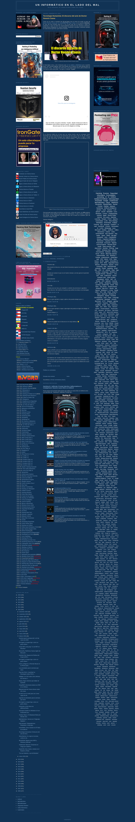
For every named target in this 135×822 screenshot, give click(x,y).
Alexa (97, 350)
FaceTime (97, 513)
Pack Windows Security (23, 353)
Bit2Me (111, 323)
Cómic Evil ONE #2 (27, 470)
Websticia (111, 418)
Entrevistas (107, 222)
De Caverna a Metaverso (28, 421)
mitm (106, 237)
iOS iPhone (110, 710)
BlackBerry (99, 476)
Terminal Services (100, 319)
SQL (100, 542)
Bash (105, 509)
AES (108, 527)
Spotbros (102, 686)
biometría (101, 310)
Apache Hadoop (109, 491)
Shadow (102, 567)
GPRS (107, 279)
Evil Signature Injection (113, 639)
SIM (96, 411)
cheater (116, 573)
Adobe (110, 442)
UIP (101, 690)
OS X (109, 416)
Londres (102, 661)
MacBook (114, 436)
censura (113, 485)
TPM (99, 688)
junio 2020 (22, 626)
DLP (110, 452)
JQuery (100, 655)
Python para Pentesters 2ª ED (30, 527)
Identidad (109, 211)
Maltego (97, 538)
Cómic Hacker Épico (27, 523)
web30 (113, 489)
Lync (110, 661)
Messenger (107, 403)
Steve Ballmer (108, 686)
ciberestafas (111, 314)
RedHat (116, 431)
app (117, 390)
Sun (102, 390)
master (109, 451)
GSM (116, 358)
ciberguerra (100, 295)
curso (98, 343)
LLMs (106, 221)
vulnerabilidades (113, 378)
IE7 (107, 445)
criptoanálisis (110, 400)
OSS (113, 670)
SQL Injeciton (109, 602)
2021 (19, 607)
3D (113, 420)
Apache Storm (106, 626)
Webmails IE (98, 693)
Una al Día (24, 574)
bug (116, 233)
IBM (105, 354)
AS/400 (99, 624)
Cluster (24, 519)
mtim (108, 714)
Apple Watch (102, 529)
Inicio (68, 376)
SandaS (112, 502)
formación (98, 204)
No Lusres (101, 670)
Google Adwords (113, 644)
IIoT (112, 650)
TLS (97, 484)
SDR (96, 542)
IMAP (97, 589)
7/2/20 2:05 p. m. (52, 324)
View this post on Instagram (66, 103)
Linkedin (98, 359)
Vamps (97, 522)
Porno (110, 480)
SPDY (113, 679)
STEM (103, 681)
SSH (96, 381)
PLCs (96, 456)
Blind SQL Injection (111, 253)
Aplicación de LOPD (26, 582)
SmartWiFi (111, 361)
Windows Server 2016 (28, 369)
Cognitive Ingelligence (110, 476)
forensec (116, 704)
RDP (96, 398)
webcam (113, 354)
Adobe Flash (98, 463)
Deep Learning (107, 246)
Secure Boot (115, 566)
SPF (109, 385)
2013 (19, 774)
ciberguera (102, 575)
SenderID (108, 456)
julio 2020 (22, 624)
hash (110, 544)
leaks (96, 427)
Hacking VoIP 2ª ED (27, 549)
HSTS (110, 465)
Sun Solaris (115, 398)
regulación (101, 489)
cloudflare (98, 305)
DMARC (110, 511)
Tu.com (110, 363)
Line (96, 593)
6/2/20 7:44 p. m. (52, 301)
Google (105, 200)
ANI (116, 622)
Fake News (115, 310)
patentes (110, 462)
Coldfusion (97, 533)
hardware (108, 252)
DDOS (116, 420)
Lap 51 (56, 506)
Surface (110, 604)
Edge (99, 416)
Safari (113, 438)
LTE (107, 558)
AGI (110, 622)
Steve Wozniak (104, 447)
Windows (98, 213)
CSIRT (116, 631)
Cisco (112, 463)
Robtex (96, 566)
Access (116, 527)
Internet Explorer (101, 244)
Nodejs (102, 516)
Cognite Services (101, 531)
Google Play (105, 284)
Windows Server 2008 (106, 458)
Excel (105, 316)
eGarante (99, 525)
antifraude (107, 524)
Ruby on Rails (107, 438)
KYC (95, 657)
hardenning (111, 708)
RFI (104, 456)
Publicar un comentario (49, 370)
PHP (96, 283)
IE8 (100, 536)
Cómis (112, 635)
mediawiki (104, 714)
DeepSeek (115, 341)
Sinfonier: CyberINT (27, 514)
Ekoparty (21, 319)
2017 (19, 764)
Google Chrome (100, 273)
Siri (117, 356)
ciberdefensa (99, 487)
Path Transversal (108, 597)
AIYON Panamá (23, 335)
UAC (96, 310)
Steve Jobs (105, 418)
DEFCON (112, 407)
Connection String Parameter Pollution (108, 427)
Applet (108, 529)
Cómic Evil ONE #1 (27, 477)
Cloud (109, 292)
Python (108, 232)
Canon (100, 584)
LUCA (101, 228)
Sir (95, 682)
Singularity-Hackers (23, 805)
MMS (96, 662)
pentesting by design (104, 715)
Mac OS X (105, 288)
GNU (96, 454)
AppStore (96, 509)
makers (103, 337)
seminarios (113, 507)
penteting (113, 578)
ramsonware (114, 719)
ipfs (96, 619)
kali (116, 288)
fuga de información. (102, 706)
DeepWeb (98, 421)
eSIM (101, 615)
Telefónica (114, 202)
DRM (110, 584)
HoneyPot (109, 494)
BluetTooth (101, 631)
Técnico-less (114, 308)
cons (115, 273)
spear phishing (103, 401)
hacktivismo (114, 345)
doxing (96, 387)
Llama (102, 325)
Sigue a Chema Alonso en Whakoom (29, 186)
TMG (96, 688)
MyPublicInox (105, 668)
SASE (101, 679)
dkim (116, 385)
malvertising (98, 527)
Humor (115, 204)
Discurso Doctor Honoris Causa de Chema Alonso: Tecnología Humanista (68, 209)
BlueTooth (98, 301)
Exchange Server (99, 363)
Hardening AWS (26, 415)
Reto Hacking (113, 221)
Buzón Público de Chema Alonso (28, 178)
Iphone (98, 211)
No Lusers (106, 217)
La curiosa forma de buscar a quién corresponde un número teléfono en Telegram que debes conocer (71, 452)
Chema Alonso (59, 129)
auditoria (115, 609)
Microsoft (98, 230)
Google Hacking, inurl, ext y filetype (64, 469)
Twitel (116, 361)
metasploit (100, 237)
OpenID (95, 673)
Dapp (97, 553)
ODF (110, 334)
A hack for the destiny (27, 496)
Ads (106, 434)
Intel (95, 431)
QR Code (115, 500)
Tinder (106, 484)
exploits (97, 308)
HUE (109, 588)
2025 (19, 597)
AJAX (113, 622)
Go (113, 478)
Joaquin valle (50, 328)
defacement (109, 487)
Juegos (96, 263)
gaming (116, 301)
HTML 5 (116, 513)
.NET (111, 279)
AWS (106, 442)
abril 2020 (22, 631)
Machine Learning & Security (29, 476)
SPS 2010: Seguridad (27, 578)
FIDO (102, 641)
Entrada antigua (85, 376)
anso (48, 285)
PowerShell (99, 243)
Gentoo (116, 555)
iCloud (116, 504)
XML (112, 522)
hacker (110, 365)
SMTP (105, 467)
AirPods (102, 491)
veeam (108, 725)
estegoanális (106, 615)
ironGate (112, 712)
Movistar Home (111, 244)
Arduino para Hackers (27, 474)
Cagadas (115, 529)
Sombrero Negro (26, 430)
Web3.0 (102, 522)
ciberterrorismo (110, 432)
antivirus (116, 372)
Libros (108, 202)
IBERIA (108, 650)
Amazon (114, 299)
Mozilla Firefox (106, 359)
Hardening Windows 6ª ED (28, 569)
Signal (106, 567)
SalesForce (108, 566)
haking (95, 617)
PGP (107, 379)
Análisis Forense (26, 490)
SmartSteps (99, 604)
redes (113, 232)
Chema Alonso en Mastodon (25, 198)
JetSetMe (116, 655)
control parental (114, 412)
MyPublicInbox (22, 801)
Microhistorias (25, 551)
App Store (111, 434)
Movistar (105, 248)
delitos (115, 487)
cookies (96, 462)
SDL (104, 602)
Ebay (96, 586)
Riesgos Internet (26, 481)
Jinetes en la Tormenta (28, 443)
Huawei (103, 650)
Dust (101, 354)
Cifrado (114, 250)
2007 (19, 788)
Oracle (112, 284)
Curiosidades (110, 195)
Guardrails (107, 535)
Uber (111, 569)
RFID (103, 431)
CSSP (100, 633)
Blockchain (100, 241)
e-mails (103, 368)
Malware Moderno (27, 434)
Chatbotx (115, 633)
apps (108, 319)
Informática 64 (112, 376)
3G (107, 368)
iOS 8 (105, 710)
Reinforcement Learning (101, 600)
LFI (110, 445)
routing (96, 547)
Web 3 (112, 692)
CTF (102, 493)
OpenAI (97, 290)
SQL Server (103, 286)
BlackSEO (103, 350)
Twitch (113, 606)
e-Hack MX (22, 325)
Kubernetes (25, 428)
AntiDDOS (115, 442)
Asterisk (112, 582)
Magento (107, 496)
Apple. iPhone (106, 628)
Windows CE (100, 608)
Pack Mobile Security (22, 351)
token (100, 312)
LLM (114, 210)
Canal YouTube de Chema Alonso (28, 214)
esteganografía (100, 327)
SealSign (109, 423)
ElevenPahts (102, 436)
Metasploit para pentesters (31, 554)
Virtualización (110, 469)
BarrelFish (111, 630)
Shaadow (97, 567)
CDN (109, 549)
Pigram (97, 518)
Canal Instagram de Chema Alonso (28, 217)
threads (111, 620)
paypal (96, 489)
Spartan (97, 686)
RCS (117, 598)
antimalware (100, 279)
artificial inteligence (99, 573)
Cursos (100, 206)
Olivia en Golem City (28, 397)
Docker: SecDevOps (27, 487)
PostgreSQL (103, 518)
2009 (19, 783)
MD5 (113, 661)
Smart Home (99, 405)
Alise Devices (102, 582)
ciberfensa (101, 611)
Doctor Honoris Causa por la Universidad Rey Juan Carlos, (59, 23)
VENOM (116, 690)
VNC (117, 606)
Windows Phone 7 (104, 695)
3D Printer (100, 394)
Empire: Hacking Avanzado (29, 467)
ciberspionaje (113, 460)
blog (105, 266)
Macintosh (115, 558)
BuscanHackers (111, 509)
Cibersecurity (99, 511)
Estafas (104, 230)
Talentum (114, 306)
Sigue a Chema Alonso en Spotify (28, 192)
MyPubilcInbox (103, 500)
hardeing (106, 708)
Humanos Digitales (108, 409)
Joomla (102, 370)
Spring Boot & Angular (28, 479)
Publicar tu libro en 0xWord (23, 305)
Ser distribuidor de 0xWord (23, 340)
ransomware (110, 337)
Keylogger (116, 591)
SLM (97, 432)
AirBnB (116, 547)
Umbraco (108, 690)
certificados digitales (100, 400)
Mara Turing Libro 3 (27, 437)
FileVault (110, 641)
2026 (19, 595)
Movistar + (110, 273)
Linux (115, 211)
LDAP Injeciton (115, 657)
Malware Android (26, 516)
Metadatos (99, 222)
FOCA (110, 219)
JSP (101, 514)
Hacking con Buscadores (28, 572)
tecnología (110, 401)
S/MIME (103, 502)
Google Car (107, 533)
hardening (99, 208)
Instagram (105, 334)
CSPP (117, 387)
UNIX (96, 504)
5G (95, 491)
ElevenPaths (107, 204)
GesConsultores (105, 644)
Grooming (103, 494)
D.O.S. (107, 407)
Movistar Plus (100, 332)
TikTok (106, 390)
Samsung (110, 467)
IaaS (115, 589)
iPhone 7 (111, 617)
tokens (106, 259)
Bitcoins (97, 264)
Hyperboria (111, 557)
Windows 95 (108, 542)
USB (100, 381)
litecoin (114, 525)
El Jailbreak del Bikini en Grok (63, 488)
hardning (116, 708)
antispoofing (104, 471)
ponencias (105, 717)
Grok (103, 535)
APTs (112, 527)
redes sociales (111, 277)
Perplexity (98, 352)
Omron (100, 672)
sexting (96, 401)
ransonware (98, 721)
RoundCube (99, 602)
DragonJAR (22, 310)
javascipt (115, 544)
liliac (99, 619)
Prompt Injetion (106, 598)
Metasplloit (102, 664)
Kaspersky (102, 558)
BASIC (105, 474)
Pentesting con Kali (28, 360)
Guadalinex (114, 646)
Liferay (106, 659)
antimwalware (109, 609)
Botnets (97, 321)
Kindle (103, 657)
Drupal (109, 478)
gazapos (96, 708)
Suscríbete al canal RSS (25, 209)
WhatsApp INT (26, 419)
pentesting (100, 197)
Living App (115, 297)
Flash (105, 586)
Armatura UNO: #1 (27, 465)
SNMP (107, 502)
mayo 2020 (22, 628)
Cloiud (96, 635)
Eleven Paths (112, 215)
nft (109, 332)
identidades (101, 712)
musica (108, 578)
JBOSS (97, 558)
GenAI (103, 211)
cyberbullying (108, 440)
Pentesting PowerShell (28, 521)
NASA (117, 668)
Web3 (108, 235)
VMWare (116, 569)
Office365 (115, 383)
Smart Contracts (107, 398)
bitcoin (102, 253)
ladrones (109, 525)
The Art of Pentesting (27, 406)
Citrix (105, 297)
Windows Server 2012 (28, 556)
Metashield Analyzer (112, 560)
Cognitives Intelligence (100, 478)
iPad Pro (116, 710)
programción (108, 719)
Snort (107, 684)
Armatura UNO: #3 (27, 461)
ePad (106, 701)
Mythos (96, 540)
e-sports (115, 440)
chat (96, 358)
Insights (103, 651)
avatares (116, 449)
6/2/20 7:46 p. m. (52, 315)
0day (107, 374)
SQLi (107, 356)
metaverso (114, 305)
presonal (114, 717)
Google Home (99, 409)
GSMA (108, 429)
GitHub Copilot (114, 429)
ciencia (111, 504)
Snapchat (105, 520)
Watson (104, 692)
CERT (113, 631)
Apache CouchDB (98, 626)
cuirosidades (97, 701)
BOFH (110, 474)
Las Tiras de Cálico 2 (28, 424)
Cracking (114, 281)
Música (99, 239)
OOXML (96, 314)
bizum (97, 611)
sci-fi (95, 394)
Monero (114, 514)
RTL (112, 564)
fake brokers (112, 615)
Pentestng (115, 597)
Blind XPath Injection (101, 443)
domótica (97, 451)
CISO (109, 394)
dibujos (116, 325)
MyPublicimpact (22, 803)
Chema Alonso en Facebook (26, 203)
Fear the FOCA (22, 344)
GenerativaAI (98, 644)
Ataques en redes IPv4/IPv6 (29, 561)
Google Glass (97, 535)
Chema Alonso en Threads (24, 189)
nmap (104, 462)
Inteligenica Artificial (108, 653)
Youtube (97, 257)
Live (117, 536)
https (108, 305)
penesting (97, 715)
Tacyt (109, 306)
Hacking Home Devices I (29, 403)
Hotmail (97, 367)
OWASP (116, 454)
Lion (107, 454)
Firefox (104, 268)
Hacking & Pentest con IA (29, 393)
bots (102, 323)
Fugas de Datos (112, 330)
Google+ (103, 513)
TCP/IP (111, 447)
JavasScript (105, 655)
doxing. (102, 701)
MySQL (101, 283)
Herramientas (100, 252)
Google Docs (98, 646)
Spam (103, 235)
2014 (19, 771)
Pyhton (109, 540)
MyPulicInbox (111, 668)
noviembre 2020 (23, 614)
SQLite (100, 411)
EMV (102, 533)
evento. (112, 703)
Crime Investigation (27, 499)
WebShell (116, 692)
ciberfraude (107, 611)
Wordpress (108, 283)
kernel (116, 400)
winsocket (113, 725)
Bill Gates (115, 474)
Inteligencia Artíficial (99, 653)
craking (108, 699)
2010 (19, 781)
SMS (101, 275)
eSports (106, 577)
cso (104, 487)
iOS (101, 224)
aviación (106, 573)
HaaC (100, 454)
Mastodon (114, 445)
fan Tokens (108, 310)
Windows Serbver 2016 (109, 608)
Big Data (24, 410)
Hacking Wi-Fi (25, 446)
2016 (19, 766)
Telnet (108, 688)
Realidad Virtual (109, 431)
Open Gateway (104, 367)
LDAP (96, 312)
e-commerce (105, 381)
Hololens (115, 648)
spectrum (113, 723)
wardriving (108, 489)
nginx (95, 546)
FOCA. (106, 641)
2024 (19, 600)
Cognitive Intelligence (109, 239)
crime (113, 542)
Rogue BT (115, 600)
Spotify (111, 367)
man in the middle (101, 578)
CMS (108, 443)
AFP (107, 580)
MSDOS (109, 436)
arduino (98, 374)
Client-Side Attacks (27, 494)
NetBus (96, 670)
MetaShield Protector (101, 328)
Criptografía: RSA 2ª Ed (28, 543)
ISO (115, 650)
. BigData (97, 622)
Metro (107, 664)
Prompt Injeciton (111, 675)
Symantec (97, 606)
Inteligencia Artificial (100, 199)
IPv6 (101, 263)
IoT (103, 270)
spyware (102, 434)
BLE (105, 394)
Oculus (96, 672)
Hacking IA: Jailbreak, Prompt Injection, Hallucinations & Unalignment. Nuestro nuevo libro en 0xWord (62, 387)
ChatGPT (113, 224)
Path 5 (112, 379)
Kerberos (105, 514)
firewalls (104, 525)
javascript (104, 294)
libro (96, 270)
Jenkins (111, 655)
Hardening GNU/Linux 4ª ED (29, 541)
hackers (109, 210)
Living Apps (105, 272)
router (117, 546)
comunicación (110, 575)
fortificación (107, 275)
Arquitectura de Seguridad (29, 401)
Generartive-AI (114, 642)
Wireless (98, 288)
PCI (108, 562)
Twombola (97, 690)
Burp (116, 582)
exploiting (110, 268)
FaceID (98, 494)
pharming (96, 620)
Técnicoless (112, 303)
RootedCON (115, 540)
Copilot (105, 493)
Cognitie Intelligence (111, 531)
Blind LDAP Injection (112, 312)
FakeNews (108, 327)
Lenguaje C (112, 536)
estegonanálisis (99, 544)
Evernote (100, 586)
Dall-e (114, 584)
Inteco (107, 651)
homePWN (100, 617)
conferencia (99, 299)
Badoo (106, 630)
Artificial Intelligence (110, 208)
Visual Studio (99, 425)
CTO (117, 509)
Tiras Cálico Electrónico (28, 468)
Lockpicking (101, 593)
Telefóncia (104, 688)
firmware (111, 704)
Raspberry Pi (25, 450)
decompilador (108, 613)
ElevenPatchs (104, 639)
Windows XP (112, 294)
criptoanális (113, 699)
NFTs (106, 332)
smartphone (114, 319)
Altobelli (49, 319)
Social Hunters (26, 426)
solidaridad (106, 620)
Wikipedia (107, 522)
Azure (106, 323)
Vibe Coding (103, 469)
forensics (97, 361)
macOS (98, 347)
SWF (110, 681)
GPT (97, 275)
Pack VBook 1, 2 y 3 (22, 364)
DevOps (104, 376)
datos (107, 343)
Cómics (107, 226)
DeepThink (110, 553)
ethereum (107, 345)
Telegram (109, 301)
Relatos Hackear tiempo (28, 435)
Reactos (116, 564)
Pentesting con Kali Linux (28, 540)
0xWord (20, 799)
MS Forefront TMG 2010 (27, 580)
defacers (116, 575)
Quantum (103, 317)
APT (104, 312)
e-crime (111, 290)
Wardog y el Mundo (27, 547)
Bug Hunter (25, 384)
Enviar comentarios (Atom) (58, 379)
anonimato (97, 323)
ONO (106, 670)
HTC (100, 648)
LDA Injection (108, 657)
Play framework (98, 598)
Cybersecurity (113, 374)
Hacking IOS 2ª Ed (27, 538)
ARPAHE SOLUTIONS (25, 338)
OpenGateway (99, 385)
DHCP (115, 551)
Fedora (111, 555)
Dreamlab (21, 316)
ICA (97, 467)
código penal (101, 613)
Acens (96, 529)
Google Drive (114, 533)
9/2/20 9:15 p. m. (52, 343)
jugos (117, 712)
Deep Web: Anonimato (28, 518)
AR (95, 624)
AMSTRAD (111, 387)
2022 (19, 604)
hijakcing (97, 710)
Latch (104, 210)
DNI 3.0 (116, 635)
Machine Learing (107, 662)
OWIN (116, 670)
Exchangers (97, 641)
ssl (116, 317)
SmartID (98, 458)
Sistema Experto (101, 682)
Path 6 (105, 540)
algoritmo (110, 449)
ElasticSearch (97, 639)
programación (105, 257)
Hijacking (103, 321)
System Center (102, 569)
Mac (117, 339)
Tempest (115, 423)
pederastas (104, 619)
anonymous (106, 460)
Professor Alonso (22, 346)
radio (97, 306)
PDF (108, 321)
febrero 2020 (23, 636)
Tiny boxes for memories (61, 497)
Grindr (110, 646)
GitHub (115, 365)
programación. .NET (100, 719)
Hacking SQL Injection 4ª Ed (29, 563)
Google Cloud (97, 389)
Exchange (101, 555)
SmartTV (114, 292)
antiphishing (112, 390)
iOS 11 (101, 710)
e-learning (100, 577)
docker (104, 305)
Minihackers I (26, 392)
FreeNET (109, 586)
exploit (107, 261)
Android (99, 215)
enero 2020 (22, 756)
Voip (115, 343)
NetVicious (50, 347)
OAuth (117, 403)
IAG (98, 514)
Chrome (99, 303)
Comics (105, 213)
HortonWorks (114, 588)
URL (104, 690)
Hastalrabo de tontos (108, 396)
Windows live (101, 485)
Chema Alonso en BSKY (24, 200)
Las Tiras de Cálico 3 (28, 404)
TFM (108, 569)
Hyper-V (106, 557)
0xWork (102, 622)
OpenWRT (107, 673)
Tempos (103, 219)
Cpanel (104, 551)
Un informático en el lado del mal (67, 4)
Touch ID (106, 606)
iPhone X (116, 617)
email (100, 462)
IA (108, 197)
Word (104, 609)
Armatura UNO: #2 (27, 463)
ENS (96, 379)
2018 (19, 761)
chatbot (111, 325)
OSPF (109, 670)
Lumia (106, 661)
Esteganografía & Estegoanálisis (30, 532)
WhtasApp (104, 693)
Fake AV (107, 555)
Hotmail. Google (97, 650)
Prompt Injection (105, 308)
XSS (101, 259)
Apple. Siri (99, 628)
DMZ (97, 445)
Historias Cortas (26, 412)
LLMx (96, 659)
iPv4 (101, 292)
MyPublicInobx (114, 595)
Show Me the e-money (28, 454)
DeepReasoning (103, 465)
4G (113, 451)
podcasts (98, 268)
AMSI (110, 580)
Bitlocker (116, 491)
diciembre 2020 (23, 611)
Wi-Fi (116, 469)
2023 (19, 602)
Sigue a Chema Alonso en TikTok (28, 183)
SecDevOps (98, 418)
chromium (97, 575)
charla (116, 337)
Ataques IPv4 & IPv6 (27, 368)
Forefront (105, 421)
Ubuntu (111, 288)
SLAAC (103, 482)
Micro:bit (97, 562)
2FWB (100, 474)
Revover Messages (113, 677)
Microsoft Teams (100, 498)
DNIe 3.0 (115, 511)
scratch (115, 473)
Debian (99, 376)
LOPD (113, 339)
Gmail (115, 268)
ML (106, 363)
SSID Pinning (97, 681)
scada (105, 387)
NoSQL (110, 500)
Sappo (107, 482)
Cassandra (105, 633)
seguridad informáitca (105, 507)
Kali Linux (111, 316)
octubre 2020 (23, 616)
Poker (96, 564)
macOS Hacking (26, 501)
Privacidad (98, 200)
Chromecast (105, 584)
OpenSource (109, 372)
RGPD (103, 677)
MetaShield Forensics (105, 538)
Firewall (114, 327)
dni (117, 542)
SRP (116, 679)
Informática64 (98, 378)
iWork (97, 505)
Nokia (102, 597)
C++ (105, 631)
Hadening (105, 648)
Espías (96, 555)
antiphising (115, 571)
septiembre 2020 (24, 619)
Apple (104, 215)
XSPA (98, 471)
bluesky (103, 699)
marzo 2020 (22, 633)
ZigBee (108, 697)
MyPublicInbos (112, 666)
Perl (117, 516)
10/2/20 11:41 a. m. (53, 366)
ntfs (111, 714)
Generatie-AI (115, 586)
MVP (99, 431)
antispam (97, 368)
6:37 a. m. (67, 256)
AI (106, 197)
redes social (105, 721)
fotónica (106, 544)
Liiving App (111, 659)
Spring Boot (25, 472)
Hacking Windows (26, 492)
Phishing (111, 248)
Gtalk (97, 557)
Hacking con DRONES (28, 498)
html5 (95, 442)
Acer (106, 624)
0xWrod (106, 622)
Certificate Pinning (103, 452)
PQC (100, 456)
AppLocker (113, 626)
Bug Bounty (25, 445)
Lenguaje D (101, 659)
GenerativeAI (100, 233)
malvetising (98, 714)
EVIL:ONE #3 (26, 448)
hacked (107, 295)
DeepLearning (112, 347)
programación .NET (103, 358)
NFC (111, 383)
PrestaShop (110, 518)
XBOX (116, 367)
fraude (99, 246)
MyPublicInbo (105, 666)
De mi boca (99, 637)
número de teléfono (102, 546)
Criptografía (112, 237)
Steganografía (114, 482)
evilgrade (111, 577)
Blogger (113, 381)
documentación (99, 345)
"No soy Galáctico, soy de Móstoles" (29, 753)
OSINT (24, 452)
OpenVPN (107, 516)
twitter (98, 235)
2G (117, 489)
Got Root (24, 510)
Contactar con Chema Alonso (27, 173)
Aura (113, 228)
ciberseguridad (114, 199)
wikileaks (97, 356)
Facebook (101, 226)
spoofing (98, 284)
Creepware (110, 551)
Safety (113, 681)
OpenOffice (101, 372)
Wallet (115, 484)
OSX (104, 562)
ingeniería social (114, 392)
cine (114, 334)
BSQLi (102, 407)
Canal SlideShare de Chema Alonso (29, 212)
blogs (113, 270)
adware (98, 330)
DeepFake (110, 493)
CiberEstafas (25, 432)
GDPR (106, 383)
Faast (109, 297)
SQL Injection (109, 233)
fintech (107, 704)
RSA (105, 385)
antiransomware (107, 405)
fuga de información (100, 339)
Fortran (96, 642)
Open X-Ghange (106, 672)
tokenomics (104, 264)
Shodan (98, 281)
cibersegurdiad (114, 611)
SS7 (104, 566)
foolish (107, 392)
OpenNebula (101, 673)
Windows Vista (106, 250)
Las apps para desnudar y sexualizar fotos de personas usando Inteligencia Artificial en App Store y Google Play (72, 433)
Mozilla (97, 500)
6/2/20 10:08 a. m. (53, 281)
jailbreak (108, 281)
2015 (19, 769)
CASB (109, 631)
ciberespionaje (112, 266)
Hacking (99, 193)
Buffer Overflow (106, 463)
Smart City (114, 456)
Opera (113, 416)
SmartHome (103, 314)
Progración (104, 675)
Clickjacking (114, 443)
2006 (19, 791)
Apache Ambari (115, 624)
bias (113, 385)
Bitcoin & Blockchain (27, 503)
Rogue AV (109, 600)
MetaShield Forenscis (101, 560)
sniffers (106, 378)
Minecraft (111, 664)
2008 (19, 786)
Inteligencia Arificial (99, 591)
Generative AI (114, 261)
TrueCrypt (114, 520)
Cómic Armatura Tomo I (28, 483)
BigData (114, 243)
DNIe (113, 394)
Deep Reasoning (113, 414)
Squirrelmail (105, 604)
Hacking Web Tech (27, 512)
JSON (103, 536)
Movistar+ (111, 328)
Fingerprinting (113, 213)
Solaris (116, 684)
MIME (116, 661)
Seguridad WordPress (28, 508)
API (112, 352)
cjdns (96, 613)
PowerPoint (101, 564)
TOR (106, 325)
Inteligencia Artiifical (108, 591)
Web (108, 692)
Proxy (108, 317)
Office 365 (97, 390)
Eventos (106, 193)
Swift (115, 604)
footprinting (98, 336)
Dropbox (115, 452)
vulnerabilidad (110, 547)
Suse (96, 569)
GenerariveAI (107, 642)
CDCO (97, 493)
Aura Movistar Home (99, 630)
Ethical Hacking (26, 366)
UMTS (111, 484)
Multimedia (98, 423)
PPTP (100, 467)
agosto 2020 (22, 621)
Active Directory (107, 348)
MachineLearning (113, 593)
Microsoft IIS (114, 538)
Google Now (104, 646)
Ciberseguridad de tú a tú (28, 423)
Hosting (96, 536)
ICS (104, 454)
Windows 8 (104, 290)
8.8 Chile (21, 313)
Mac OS (100, 662)
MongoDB (97, 516)
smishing (104, 723)
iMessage (98, 473)
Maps (110, 514)
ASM (116, 451)
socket (108, 723)
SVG (107, 681)
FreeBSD (101, 642)
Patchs (113, 516)
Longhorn (107, 593)
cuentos (102, 392)
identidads (107, 712)
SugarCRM (114, 686)
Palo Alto (116, 562)
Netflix (112, 403)
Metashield (108, 370)
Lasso (107, 536)
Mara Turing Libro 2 (27, 439)
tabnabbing (99, 725)
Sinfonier (112, 356)
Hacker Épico (25, 552)
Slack (117, 567)
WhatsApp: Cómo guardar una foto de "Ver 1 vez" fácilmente (71, 442)
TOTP (114, 336)
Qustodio (112, 598)
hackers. (101, 708)
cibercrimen (98, 248)
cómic (102, 343)
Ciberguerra (25, 399)
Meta (105, 416)
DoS (101, 445)
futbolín (116, 706)
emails (95, 703)
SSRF (115, 518)
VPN (111, 343)
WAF (102, 440)
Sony (110, 520)
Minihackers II (26, 390)
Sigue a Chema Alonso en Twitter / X (29, 195)
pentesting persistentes (112, 619)
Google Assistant (99, 588)
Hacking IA (25, 386)
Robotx (97, 679)
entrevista (100, 420)
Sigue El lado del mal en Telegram (27, 181)
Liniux (116, 659)
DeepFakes (114, 257)
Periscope (98, 675)
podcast (108, 270)
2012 (19, 776)
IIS (115, 279)
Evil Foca (96, 325)
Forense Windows (26, 583)
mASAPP (102, 505)
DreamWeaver (113, 637)
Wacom (100, 692)
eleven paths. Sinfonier (113, 701)
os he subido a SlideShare (74, 65)
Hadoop (115, 465)
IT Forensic (22, 322)
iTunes (96, 712)
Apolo (107, 582)
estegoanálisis (107, 420)
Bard (102, 361)
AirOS (109, 624)
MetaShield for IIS (99, 595)
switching (104, 527)
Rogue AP (97, 502)
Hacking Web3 (26, 414)
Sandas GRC (99, 520)
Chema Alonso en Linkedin (25, 206)
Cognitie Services (102, 635)
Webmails (114, 359)
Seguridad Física (113, 263)
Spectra (115, 219)
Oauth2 (116, 389)
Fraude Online (25, 571)
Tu (110, 606)
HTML (103, 356)
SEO (103, 352)
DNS (100, 270)
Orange (101, 540)
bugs (116, 248)
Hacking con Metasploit (28, 488)
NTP (101, 562)
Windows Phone (103, 449)
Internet (99, 217)
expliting (102, 704)
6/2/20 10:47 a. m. (53, 292)
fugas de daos (111, 706)
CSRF (97, 403)
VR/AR (108, 352)
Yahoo (105, 365)
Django (115, 553)
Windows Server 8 (113, 695)
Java (101, 306)
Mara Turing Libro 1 (27, 441)
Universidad (60, 258)
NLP (99, 597)
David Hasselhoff (104, 414)
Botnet (108, 339)
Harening (110, 648)
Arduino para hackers (28, 362)
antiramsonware (114, 697)
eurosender (107, 703)
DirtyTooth (101, 383)
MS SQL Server (107, 336)
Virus (111, 411)
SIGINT (108, 679)
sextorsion (101, 442)
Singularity (112, 567)
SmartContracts (112, 286)
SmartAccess (108, 682)
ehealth (115, 425)
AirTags (114, 580)
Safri (117, 681)
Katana (98, 657)
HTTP (104, 301)
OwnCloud (113, 673)
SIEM (105, 679)
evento (96, 414)
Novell (106, 480)
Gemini (114, 275)
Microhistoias (107, 595)
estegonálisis (101, 703)
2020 (19, 609)
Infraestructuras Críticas (28, 507)
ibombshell (103, 451)
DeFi (117, 407)
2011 (19, 778)
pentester (104, 341)
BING (105, 263)
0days (96, 474)
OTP (116, 396)
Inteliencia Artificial (113, 651)
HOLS (101, 557)
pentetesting (99, 717)
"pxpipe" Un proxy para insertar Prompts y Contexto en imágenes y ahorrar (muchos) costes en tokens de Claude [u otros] (72, 461)
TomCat (101, 606)
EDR (115, 493)
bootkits (107, 504)
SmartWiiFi (102, 684)
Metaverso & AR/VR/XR (28, 408)
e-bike (95, 577)
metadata (115, 283)
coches (105, 425)
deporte (110, 471)
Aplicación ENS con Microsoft (30, 565)
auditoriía (99, 699)
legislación (98, 341)
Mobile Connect (112, 421)
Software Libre (101, 277)
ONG (116, 409)
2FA (107, 255)
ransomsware (111, 546)
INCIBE (101, 589)
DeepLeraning (106, 637)
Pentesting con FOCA (27, 534)
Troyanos (105, 303)
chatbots (97, 392)
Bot (97, 452)
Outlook (104, 423)
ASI (102, 624)
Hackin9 (116, 535)
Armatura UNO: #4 (27, 459)
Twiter (112, 688)
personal (53, 258)
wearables (116, 620)
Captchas (111, 368)
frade (96, 706)
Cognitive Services (110, 241)
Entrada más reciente (49, 376)
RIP (107, 677)
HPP (112, 535)
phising (101, 620)
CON (110, 259)
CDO (109, 341)
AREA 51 (21, 328)
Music (111, 454)
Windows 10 (113, 272)
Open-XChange (114, 672)
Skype (100, 398)
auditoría (110, 230)
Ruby (116, 379)
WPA (103, 542)
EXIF (117, 584)
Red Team (24, 485)
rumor (110, 721)
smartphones (103, 547)
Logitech (97, 661)
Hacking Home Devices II (29, 395)
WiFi (113, 246)
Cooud (108, 635)
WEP (95, 608)
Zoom (103, 524)
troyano (112, 358)
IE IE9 (102, 261)
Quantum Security (27, 388)
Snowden (112, 684)
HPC (97, 648)
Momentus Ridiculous (108, 389)
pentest (99, 210)
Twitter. (116, 688)
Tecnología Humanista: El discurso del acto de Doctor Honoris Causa (65, 17)
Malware (112, 206)
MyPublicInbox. (97, 668)
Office (105, 306)
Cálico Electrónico (23, 348)
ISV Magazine (110, 589)
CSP (97, 633)
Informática (97, 651)
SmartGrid (97, 684)
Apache (111, 264)
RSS (109, 354)
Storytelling (25, 417)
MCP (110, 558)
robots (113, 317)
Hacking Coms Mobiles (28, 567)
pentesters (104, 347)
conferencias (113, 200)
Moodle (115, 498)
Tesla (116, 502)
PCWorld (113, 295)
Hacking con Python (27, 525)
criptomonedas (100, 255)
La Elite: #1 (25, 456)
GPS (103, 281)
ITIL (117, 650)
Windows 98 (110, 693)
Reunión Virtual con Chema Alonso (28, 176)
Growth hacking (109, 513)
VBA (112, 690)
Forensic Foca (101, 429)
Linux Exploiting (26, 536)
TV (117, 438)
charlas (106, 206)
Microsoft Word (108, 498)
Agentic (114, 348)
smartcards (96, 580)
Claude (116, 323)
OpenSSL (97, 438)
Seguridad (105, 411)
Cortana (105, 511)
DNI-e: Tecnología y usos (28, 576)
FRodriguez (50, 296)
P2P (106, 361)
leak (105, 292)
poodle (110, 717)
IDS (104, 445)
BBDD (101, 509)
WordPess (97, 697)
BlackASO (100, 549)
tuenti (102, 374)
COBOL (96, 584)
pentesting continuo (107, 473)
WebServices (98, 571)
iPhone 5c (106, 617)
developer (107, 299)
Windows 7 (113, 255)
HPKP (105, 588)
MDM (102, 496)
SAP (100, 566)
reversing (98, 348)
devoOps (114, 613)
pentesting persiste (114, 715)
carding (108, 485)
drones (101, 387)
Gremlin (101, 480)
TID (116, 328)
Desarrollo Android (27, 545)
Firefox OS (116, 641)
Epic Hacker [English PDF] (29, 529)
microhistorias (98, 297)
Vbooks (98, 440)
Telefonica (101, 484)
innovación (107, 243)
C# (111, 529)
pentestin (108, 505)
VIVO (103, 504)
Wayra (98, 294)
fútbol (114, 471)
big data (113, 235)
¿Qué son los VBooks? (23, 359)
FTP (96, 429)
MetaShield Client (114, 496)
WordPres (103, 697)
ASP (98, 491)
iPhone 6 (116, 577)
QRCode (108, 564)
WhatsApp (108, 228)
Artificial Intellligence (114, 628)
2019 (19, 759)
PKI (102, 438)
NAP (96, 597)
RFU (100, 677)
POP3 (111, 562)
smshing (103, 580)
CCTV (105, 549)
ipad (98, 259)
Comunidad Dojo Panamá (25, 331)
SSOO (114, 602)
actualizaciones (107, 571)
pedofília (115, 714)
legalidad (104, 330)
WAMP (95, 692)
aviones (111, 573)
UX (99, 504)
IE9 (102, 416)
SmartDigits (115, 682)
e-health (110, 425)
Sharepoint (102, 432)
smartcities (115, 462)
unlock (104, 725)
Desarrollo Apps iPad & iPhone (30, 560)
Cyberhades (21, 810)
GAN (101, 403)
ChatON (110, 633)
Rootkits (97, 447)
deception (113, 524)
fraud (117, 615)
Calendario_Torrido (112, 350)
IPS (105, 589)
